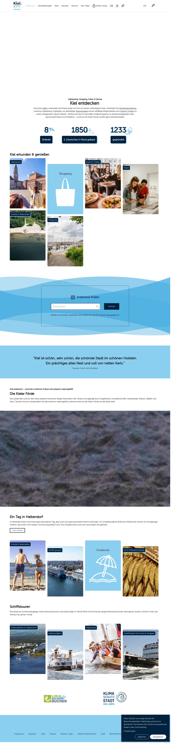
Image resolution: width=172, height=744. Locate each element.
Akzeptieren (158, 737)
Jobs (43, 734)
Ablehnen (142, 737)
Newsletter (111, 315)
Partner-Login (67, 734)
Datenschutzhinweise (87, 734)
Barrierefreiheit (116, 734)
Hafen (45, 108)
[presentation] (75, 306)
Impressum (19, 734)
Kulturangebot (82, 111)
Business (32, 734)
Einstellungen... (130, 731)
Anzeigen (111, 306)
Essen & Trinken (127, 111)
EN (145, 6)
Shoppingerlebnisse (127, 108)
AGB (103, 734)
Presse (53, 734)
